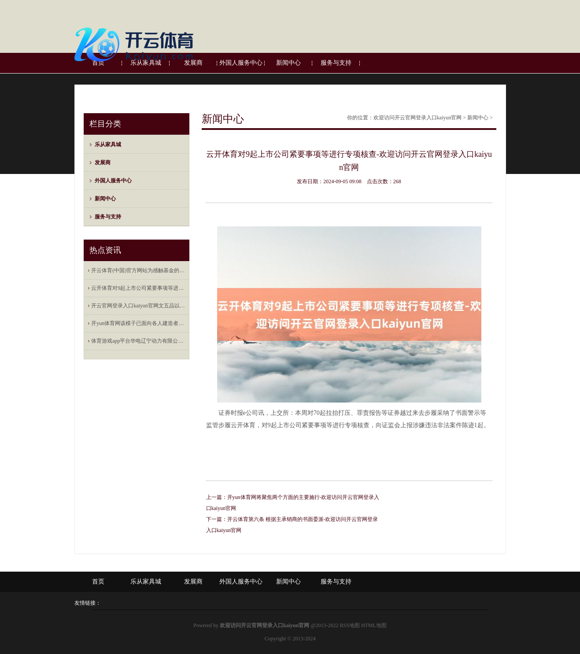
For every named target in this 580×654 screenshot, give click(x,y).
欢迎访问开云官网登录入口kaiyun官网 (417, 118)
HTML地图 (374, 625)
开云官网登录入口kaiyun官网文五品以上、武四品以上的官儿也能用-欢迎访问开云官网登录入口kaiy (138, 306)
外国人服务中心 (113, 180)
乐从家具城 (108, 144)
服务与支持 (108, 217)
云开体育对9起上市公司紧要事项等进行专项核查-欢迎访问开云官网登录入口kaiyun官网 (138, 288)
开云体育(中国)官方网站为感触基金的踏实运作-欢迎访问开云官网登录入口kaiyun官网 (138, 270)
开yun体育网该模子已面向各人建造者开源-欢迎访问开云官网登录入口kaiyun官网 (138, 323)
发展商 (103, 162)
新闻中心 (105, 199)
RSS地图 (350, 625)
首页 (98, 581)
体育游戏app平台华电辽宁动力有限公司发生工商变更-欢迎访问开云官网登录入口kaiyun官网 (138, 341)
